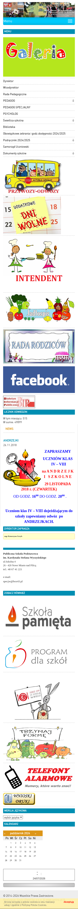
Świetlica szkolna (13, 120)
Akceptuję (69, 902)
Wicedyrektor (11, 87)
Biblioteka (9, 126)
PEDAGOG (9, 100)
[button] (73, 101)
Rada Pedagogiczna (14, 94)
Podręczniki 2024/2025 (16, 140)
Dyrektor (8, 81)
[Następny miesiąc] (35, 833)
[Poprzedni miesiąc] (4, 833)
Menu (7, 21)
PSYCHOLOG (10, 113)
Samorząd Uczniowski (16, 146)
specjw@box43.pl (13, 581)
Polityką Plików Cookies (34, 905)
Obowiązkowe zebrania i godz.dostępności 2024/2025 (34, 133)
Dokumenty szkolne (14, 153)
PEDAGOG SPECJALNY (16, 107)
